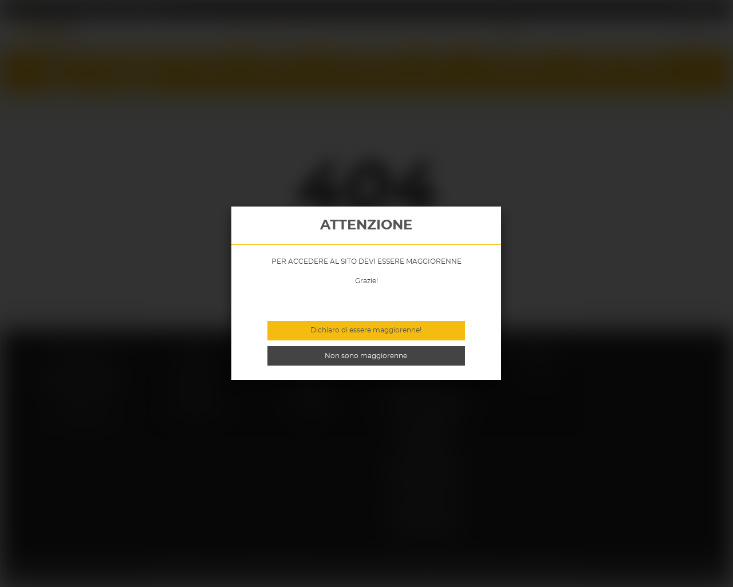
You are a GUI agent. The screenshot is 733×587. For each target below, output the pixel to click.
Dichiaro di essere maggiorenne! (365, 330)
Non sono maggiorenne (366, 355)
